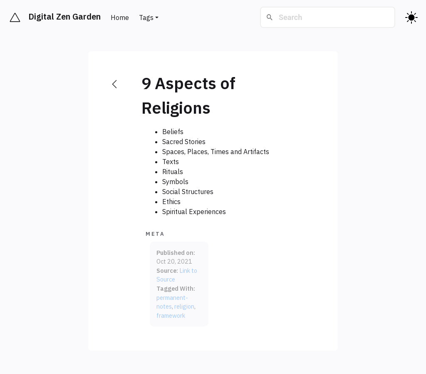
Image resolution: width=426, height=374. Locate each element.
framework (170, 315)
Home (120, 17)
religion (184, 306)
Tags (146, 17)
